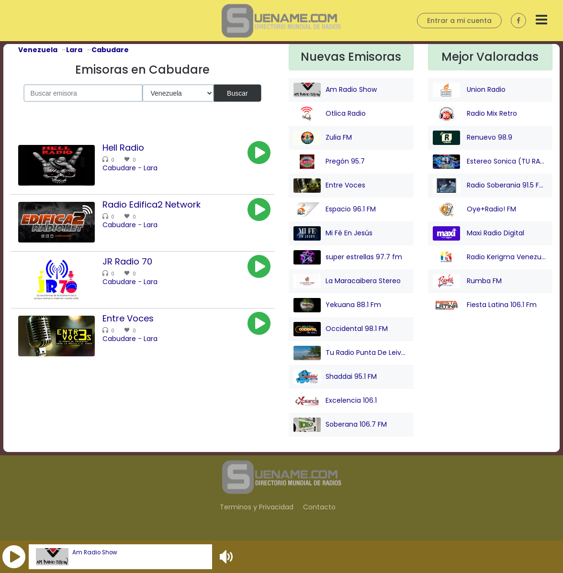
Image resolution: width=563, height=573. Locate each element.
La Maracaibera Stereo (347, 281)
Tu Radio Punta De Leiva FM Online (351, 353)
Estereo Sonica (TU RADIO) (490, 161)
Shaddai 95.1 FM (335, 377)
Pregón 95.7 (329, 161)
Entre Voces (329, 185)
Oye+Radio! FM (474, 209)
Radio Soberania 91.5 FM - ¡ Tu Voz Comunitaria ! (490, 185)
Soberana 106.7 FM (340, 425)
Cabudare (119, 168)
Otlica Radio (329, 114)
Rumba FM (467, 281)
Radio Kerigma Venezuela (490, 257)
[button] (13, 556)
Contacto (319, 507)
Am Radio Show (94, 552)
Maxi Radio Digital (478, 233)
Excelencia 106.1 (335, 401)
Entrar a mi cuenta (459, 20)
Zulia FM (322, 138)
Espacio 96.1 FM (334, 209)
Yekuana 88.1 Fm (337, 305)
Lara (151, 168)
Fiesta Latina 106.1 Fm (485, 305)
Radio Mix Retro (475, 114)
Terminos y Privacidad (256, 507)
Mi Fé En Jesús (332, 233)
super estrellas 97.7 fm (347, 257)
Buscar (237, 93)
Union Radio (469, 90)
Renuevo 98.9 (472, 138)
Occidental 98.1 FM (340, 329)
